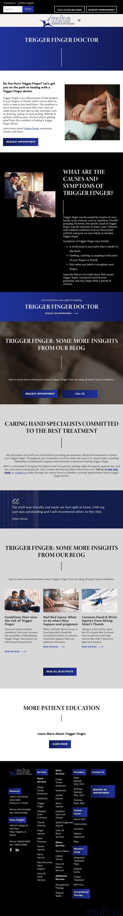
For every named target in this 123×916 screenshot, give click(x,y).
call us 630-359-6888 (69, 9)
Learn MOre (60, 744)
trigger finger (31, 128)
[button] (79, 20)
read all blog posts (59, 671)
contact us (21, 472)
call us (80, 393)
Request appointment (101, 9)
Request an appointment (101, 791)
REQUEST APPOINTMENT (21, 141)
